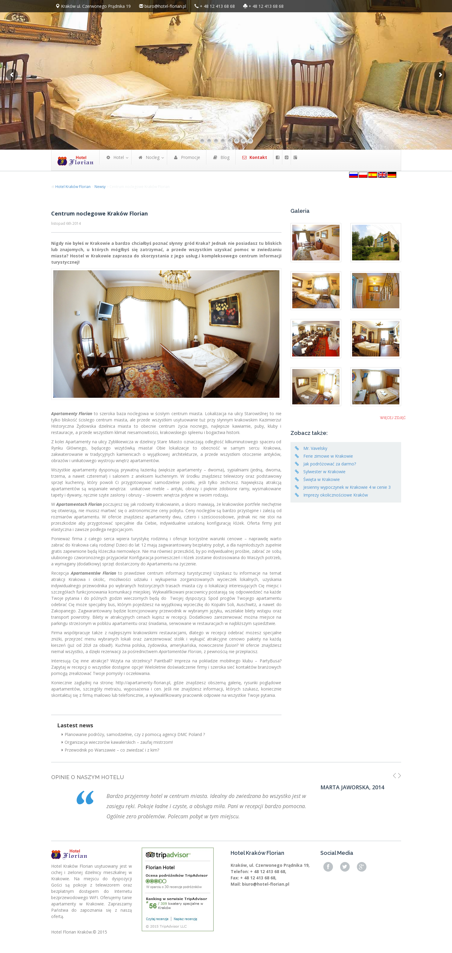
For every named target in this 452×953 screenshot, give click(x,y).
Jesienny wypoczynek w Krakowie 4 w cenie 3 (347, 487)
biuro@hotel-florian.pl (165, 6)
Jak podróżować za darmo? (329, 464)
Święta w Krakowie (321, 479)
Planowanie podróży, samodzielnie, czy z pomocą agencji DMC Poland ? (133, 734)
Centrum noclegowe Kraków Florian (99, 213)
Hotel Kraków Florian (73, 186)
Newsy (100, 186)
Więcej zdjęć (393, 418)
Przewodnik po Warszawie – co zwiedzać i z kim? (110, 750)
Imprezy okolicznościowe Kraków (335, 495)
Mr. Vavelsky (315, 448)
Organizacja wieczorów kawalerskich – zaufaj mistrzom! (117, 742)
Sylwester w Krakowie (324, 471)
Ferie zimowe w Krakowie (328, 456)
